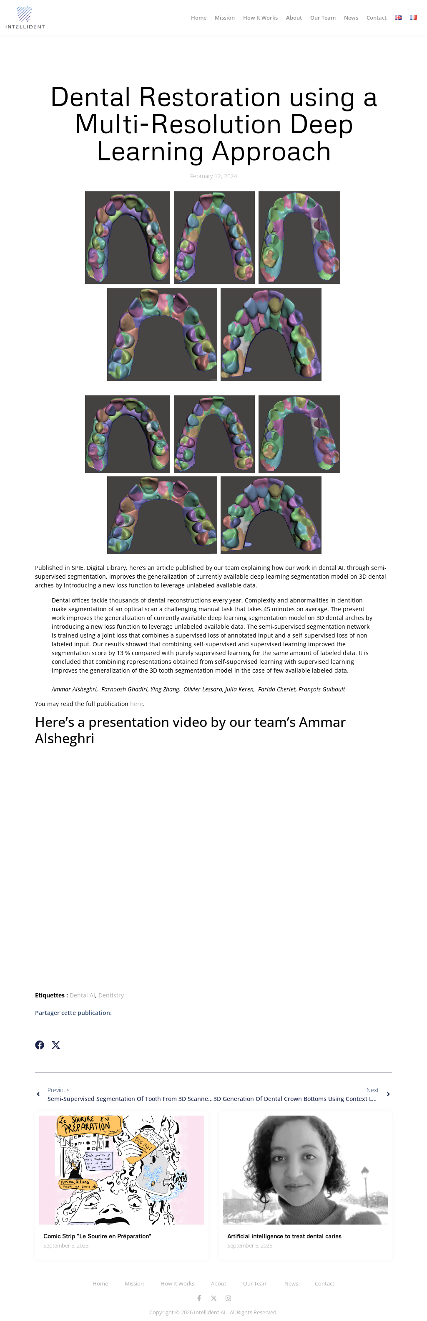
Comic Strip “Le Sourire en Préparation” (97, 1236)
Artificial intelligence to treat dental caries (284, 1236)
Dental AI (82, 995)
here (136, 704)
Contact (377, 17)
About (294, 17)
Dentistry (111, 995)
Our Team (323, 17)
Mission (225, 17)
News (351, 17)
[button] (40, 1045)
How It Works (260, 17)
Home (198, 17)
